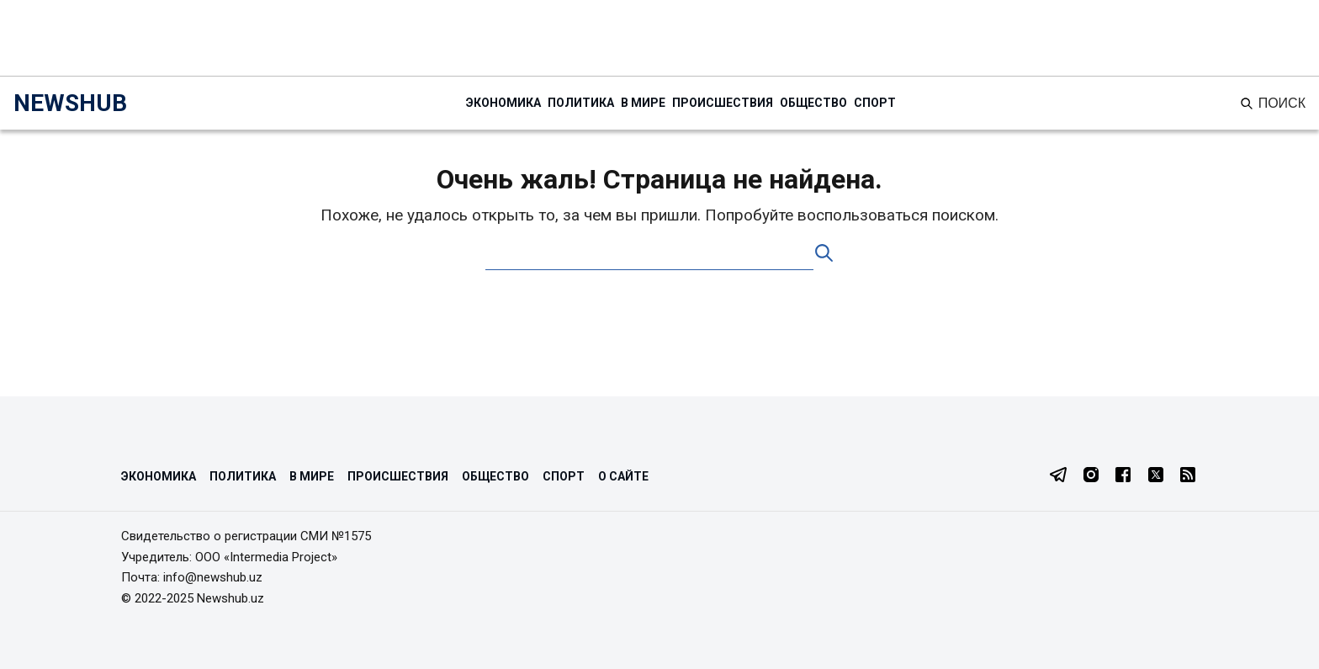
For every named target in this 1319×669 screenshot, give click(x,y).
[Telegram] (1058, 476)
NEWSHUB (70, 103)
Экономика (503, 102)
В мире (643, 102)
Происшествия (722, 102)
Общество (813, 102)
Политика (581, 102)
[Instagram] (1091, 476)
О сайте (623, 476)
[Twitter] (1156, 476)
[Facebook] (1123, 476)
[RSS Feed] (1188, 476)
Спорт (875, 102)
